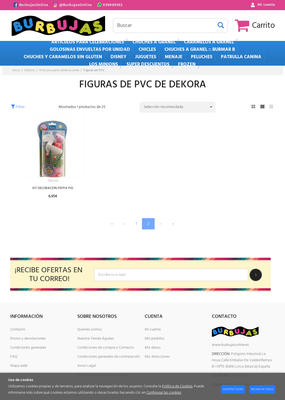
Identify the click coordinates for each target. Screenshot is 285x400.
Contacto (17, 329)
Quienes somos (89, 329)
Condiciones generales (28, 348)
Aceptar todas (233, 389)
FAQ (13, 357)
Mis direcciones (157, 357)
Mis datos (153, 348)
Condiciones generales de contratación (108, 357)
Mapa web (19, 366)
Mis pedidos (155, 338)
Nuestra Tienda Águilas (95, 338)
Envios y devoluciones (28, 338)
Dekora (53, 181)
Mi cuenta (153, 329)
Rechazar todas (262, 389)
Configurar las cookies (163, 393)
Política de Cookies (177, 386)
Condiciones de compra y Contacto (105, 348)
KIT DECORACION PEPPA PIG (53, 189)
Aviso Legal (86, 366)
